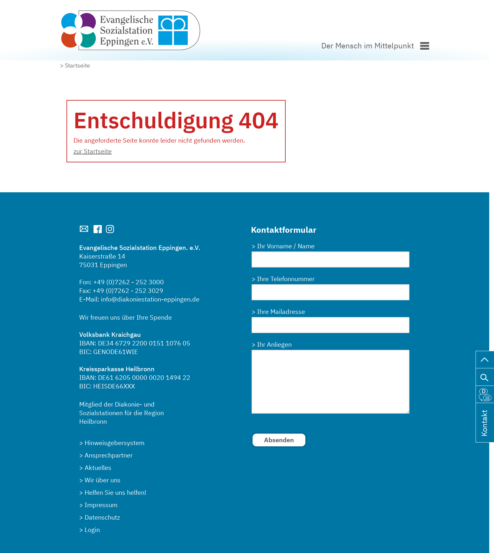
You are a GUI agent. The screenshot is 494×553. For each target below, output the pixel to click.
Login (92, 529)
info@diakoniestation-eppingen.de (150, 299)
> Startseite (75, 65)
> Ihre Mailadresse (278, 311)
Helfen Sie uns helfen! (115, 492)
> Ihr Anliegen (272, 344)
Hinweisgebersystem (114, 442)
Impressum (101, 504)
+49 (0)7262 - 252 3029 (128, 290)
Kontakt (484, 431)
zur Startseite (92, 151)
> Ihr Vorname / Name (283, 246)
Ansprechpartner (109, 455)
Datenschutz (102, 517)
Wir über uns (103, 480)
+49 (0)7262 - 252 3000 (128, 282)
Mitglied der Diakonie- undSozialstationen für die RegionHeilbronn (121, 413)
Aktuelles (98, 467)
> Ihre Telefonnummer (283, 278)
